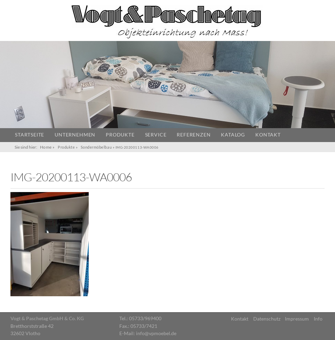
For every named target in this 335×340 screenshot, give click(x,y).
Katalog (233, 135)
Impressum (297, 319)
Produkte (120, 135)
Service (156, 135)
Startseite (29, 135)
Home (46, 147)
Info (318, 319)
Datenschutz (266, 319)
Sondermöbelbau (96, 147)
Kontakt (268, 135)
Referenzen (193, 135)
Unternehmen (75, 135)
